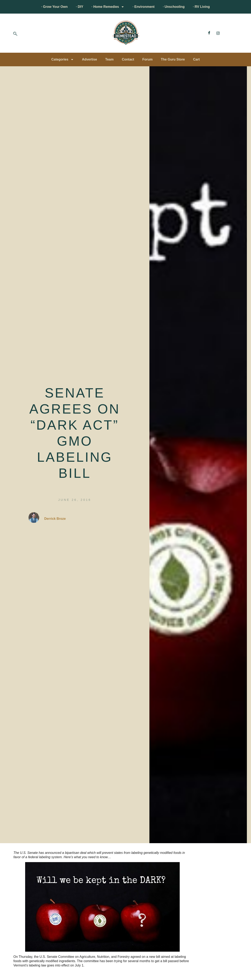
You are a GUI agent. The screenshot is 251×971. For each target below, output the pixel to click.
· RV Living (201, 6)
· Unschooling (174, 6)
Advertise (89, 59)
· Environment (144, 6)
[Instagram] (218, 33)
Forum (147, 59)
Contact (128, 59)
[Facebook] (209, 33)
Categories (62, 59)
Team (109, 59)
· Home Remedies (107, 6)
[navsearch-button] (15, 34)
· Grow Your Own (54, 6)
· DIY (79, 6)
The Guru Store (173, 59)
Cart (196, 59)
